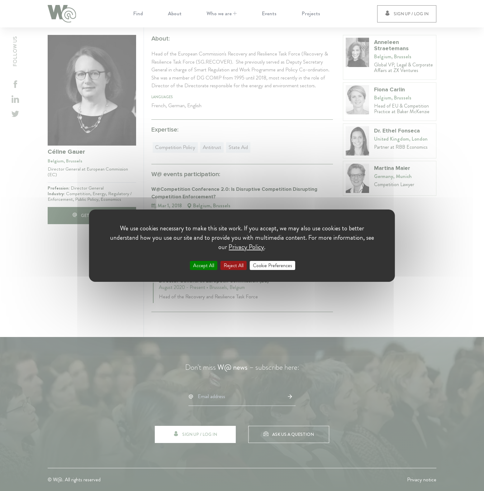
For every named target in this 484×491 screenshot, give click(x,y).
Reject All (234, 265)
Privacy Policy (246, 246)
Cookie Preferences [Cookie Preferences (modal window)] (272, 265)
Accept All (203, 265)
